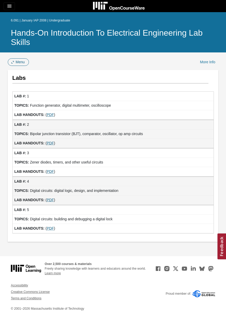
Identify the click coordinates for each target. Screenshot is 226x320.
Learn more (53, 273)
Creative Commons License (30, 292)
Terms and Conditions (26, 298)
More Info (207, 62)
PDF (50, 115)
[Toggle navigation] (9, 6)
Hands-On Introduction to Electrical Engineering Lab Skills (107, 37)
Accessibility (19, 285)
